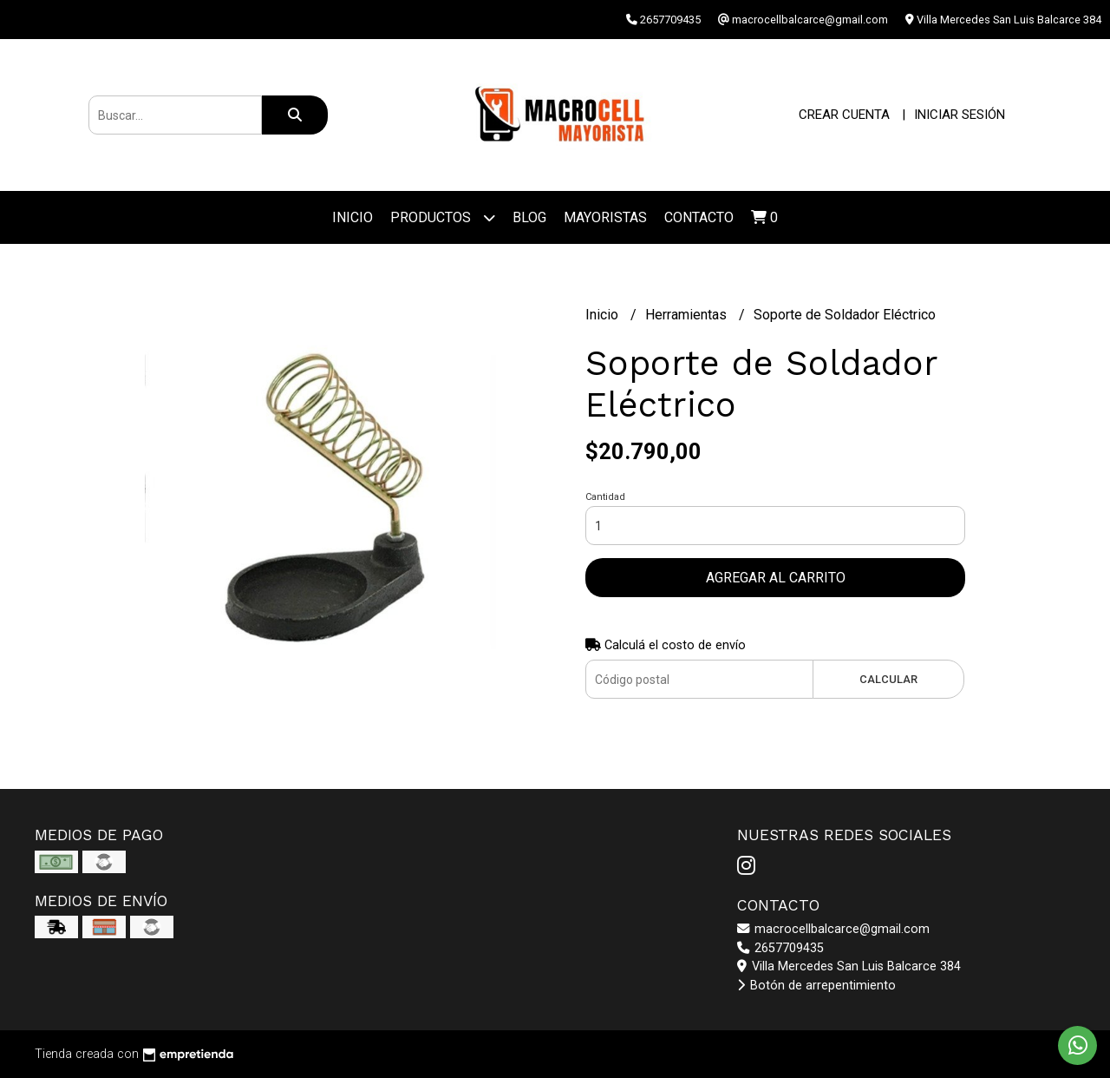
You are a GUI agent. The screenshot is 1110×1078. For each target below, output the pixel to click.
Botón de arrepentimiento (816, 985)
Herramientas (687, 314)
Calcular (888, 679)
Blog (529, 217)
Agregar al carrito (776, 577)
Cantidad (605, 497)
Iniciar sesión (959, 114)
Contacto (699, 217)
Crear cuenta (844, 114)
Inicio (352, 217)
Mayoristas (605, 217)
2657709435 (780, 948)
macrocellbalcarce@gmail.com (833, 929)
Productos (442, 217)
